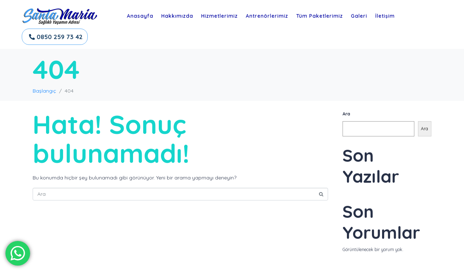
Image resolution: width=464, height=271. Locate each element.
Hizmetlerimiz (219, 16)
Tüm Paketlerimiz (319, 16)
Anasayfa (140, 16)
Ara (346, 114)
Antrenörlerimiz (267, 16)
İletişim (385, 16)
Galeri (359, 16)
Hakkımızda (177, 16)
